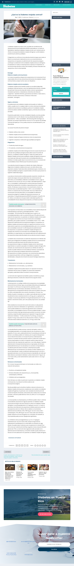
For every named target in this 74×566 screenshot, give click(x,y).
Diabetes (31, 19)
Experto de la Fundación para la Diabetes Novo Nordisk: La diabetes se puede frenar (60, 143)
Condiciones (38, 7)
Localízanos (11, 553)
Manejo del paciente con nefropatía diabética (19, 476)
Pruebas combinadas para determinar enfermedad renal (60, 148)
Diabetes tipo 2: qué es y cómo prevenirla (43, 475)
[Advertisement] (61, 43)
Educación (56, 7)
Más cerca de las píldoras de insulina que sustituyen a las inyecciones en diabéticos (9, 477)
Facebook (11, 541)
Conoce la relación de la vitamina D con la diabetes (61, 137)
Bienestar (47, 7)
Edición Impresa (67, 7)
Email (28, 541)
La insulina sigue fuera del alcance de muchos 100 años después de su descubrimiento (60, 153)
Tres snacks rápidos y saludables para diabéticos (32, 476)
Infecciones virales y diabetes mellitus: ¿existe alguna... (23, 1)
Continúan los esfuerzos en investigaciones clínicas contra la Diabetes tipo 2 (61, 132)
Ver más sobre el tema (45, 516)
